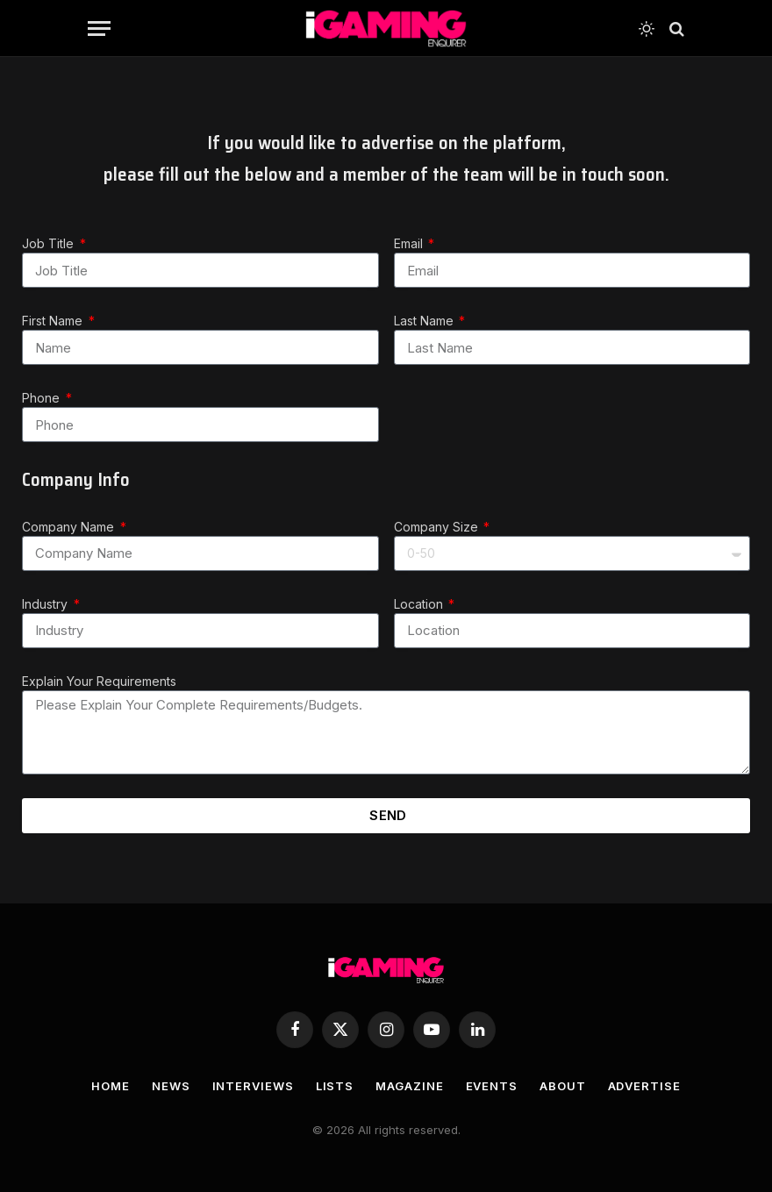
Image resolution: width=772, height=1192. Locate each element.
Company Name (70, 526)
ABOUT (563, 1086)
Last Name (425, 320)
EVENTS (492, 1086)
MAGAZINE (409, 1086)
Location (420, 603)
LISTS (335, 1086)
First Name (54, 320)
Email (410, 243)
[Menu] (99, 28)
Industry (46, 603)
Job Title (49, 243)
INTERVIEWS (253, 1086)
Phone (42, 397)
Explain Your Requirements (99, 681)
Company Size (438, 526)
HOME (110, 1086)
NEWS (171, 1086)
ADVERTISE (644, 1086)
